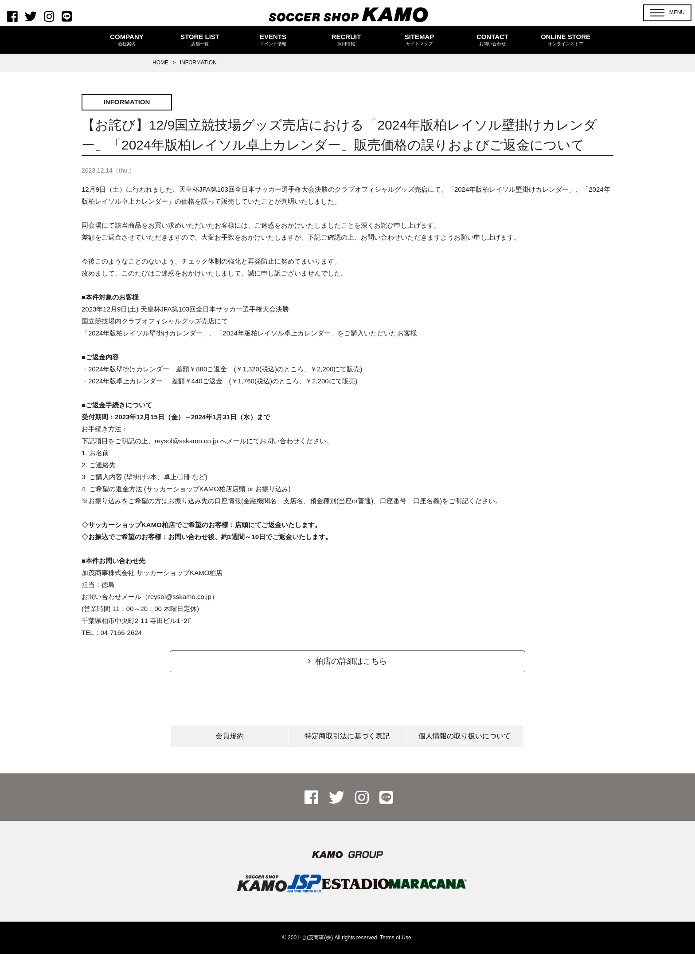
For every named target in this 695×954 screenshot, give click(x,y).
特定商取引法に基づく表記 (347, 736)
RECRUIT (346, 39)
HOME (160, 62)
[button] (667, 12)
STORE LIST (200, 39)
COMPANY (127, 39)
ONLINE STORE (565, 39)
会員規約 (229, 736)
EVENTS (273, 39)
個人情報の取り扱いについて (464, 736)
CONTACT (492, 39)
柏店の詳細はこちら (350, 661)
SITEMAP (419, 39)
